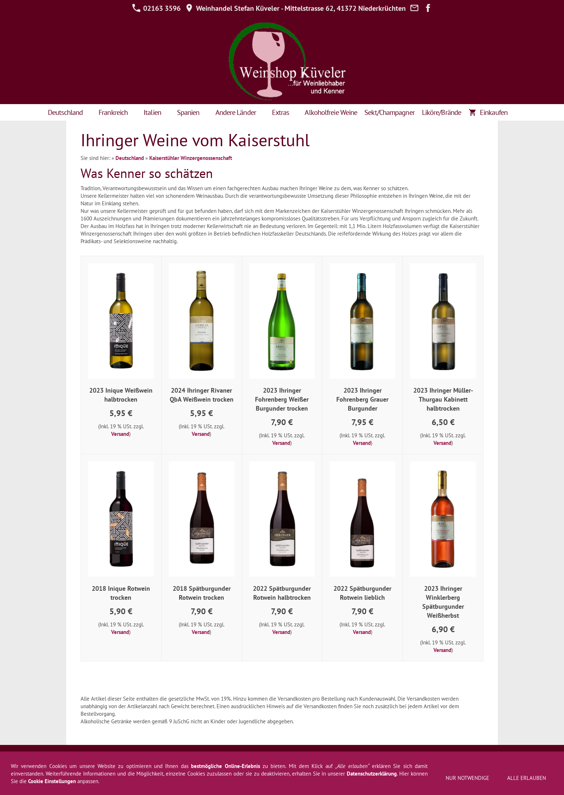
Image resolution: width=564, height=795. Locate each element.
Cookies (443, 757)
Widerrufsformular (185, 757)
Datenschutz (227, 757)
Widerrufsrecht (141, 757)
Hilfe (254, 757)
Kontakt (333, 757)
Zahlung (418, 757)
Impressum (87, 757)
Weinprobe (389, 757)
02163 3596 (156, 8)
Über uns (359, 757)
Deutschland (129, 158)
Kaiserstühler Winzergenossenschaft (190, 158)
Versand (120, 433)
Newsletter (279, 757)
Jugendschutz (474, 757)
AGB (112, 757)
